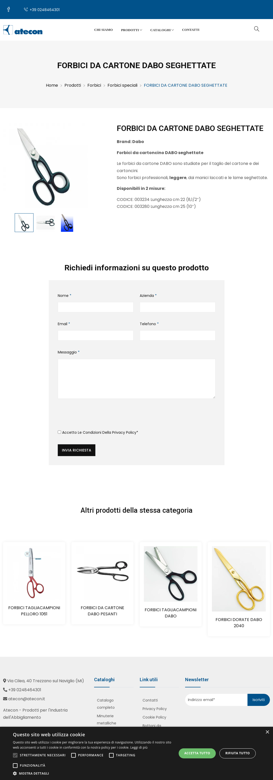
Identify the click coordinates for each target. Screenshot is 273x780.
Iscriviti (259, 699)
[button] (92, 773)
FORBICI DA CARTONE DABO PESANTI (102, 611)
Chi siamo (103, 30)
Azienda (148, 295)
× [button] (267, 732)
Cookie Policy (154, 717)
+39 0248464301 (42, 9)
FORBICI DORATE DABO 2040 (239, 623)
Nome (64, 295)
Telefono (149, 323)
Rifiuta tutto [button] (237, 753)
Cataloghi (162, 30)
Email (64, 323)
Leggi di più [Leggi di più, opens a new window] (138, 747)
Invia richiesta (76, 450)
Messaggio (69, 352)
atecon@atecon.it (26, 699)
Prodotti (131, 30)
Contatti (190, 30)
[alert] (136, 753)
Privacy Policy (124, 432)
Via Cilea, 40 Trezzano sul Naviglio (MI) (45, 681)
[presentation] (97, 416)
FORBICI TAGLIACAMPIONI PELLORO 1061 (34, 611)
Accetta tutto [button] (197, 753)
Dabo (138, 142)
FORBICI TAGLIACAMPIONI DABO (170, 613)
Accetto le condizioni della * (98, 432)
